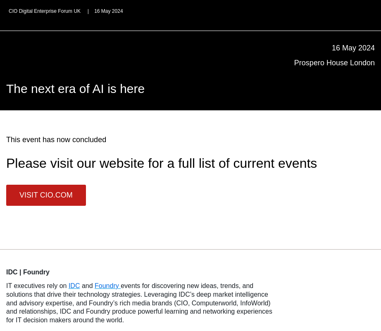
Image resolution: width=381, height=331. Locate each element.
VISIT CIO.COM (46, 195)
